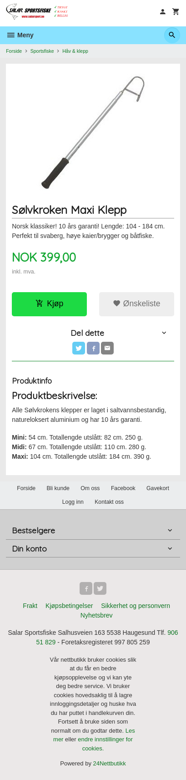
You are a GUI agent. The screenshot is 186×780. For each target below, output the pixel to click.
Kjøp (49, 303)
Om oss (90, 488)
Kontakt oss (109, 502)
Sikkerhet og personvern (135, 605)
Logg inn (73, 502)
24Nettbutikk (109, 763)
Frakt (30, 605)
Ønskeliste (137, 303)
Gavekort (157, 488)
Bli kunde (57, 488)
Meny (20, 35)
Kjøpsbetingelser (69, 605)
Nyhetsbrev (96, 615)
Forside (14, 51)
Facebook (123, 488)
